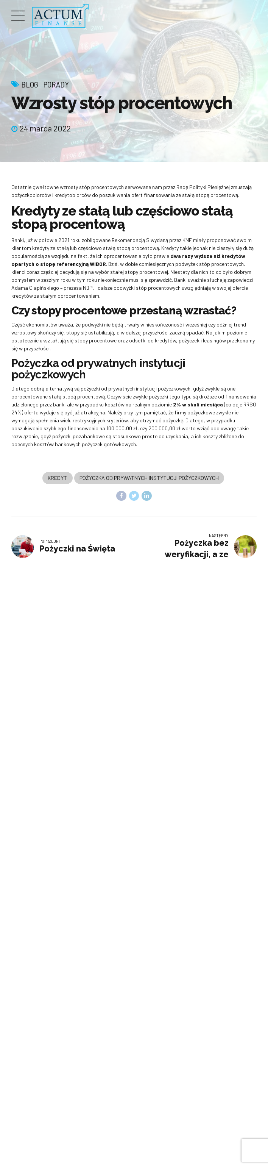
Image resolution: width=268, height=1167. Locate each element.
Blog (29, 84)
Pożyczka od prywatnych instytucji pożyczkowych (149, 478)
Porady (56, 84)
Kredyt (57, 478)
